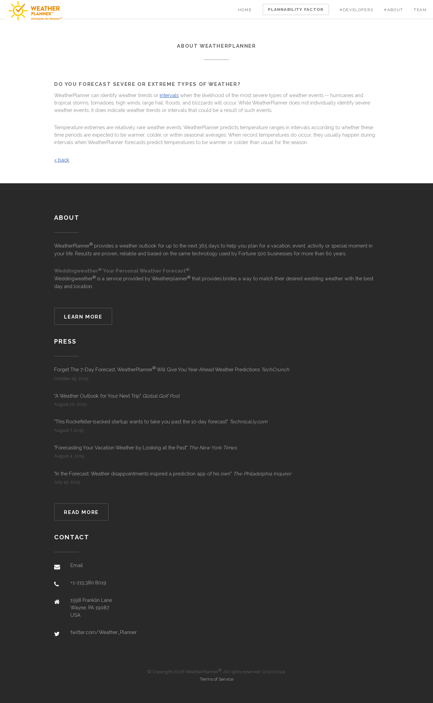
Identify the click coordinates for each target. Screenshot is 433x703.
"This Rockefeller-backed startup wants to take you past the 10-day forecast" (160, 421)
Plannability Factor (296, 9)
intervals (169, 95)
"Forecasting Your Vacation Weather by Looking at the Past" (145, 447)
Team (420, 9)
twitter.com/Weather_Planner (103, 632)
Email (76, 565)
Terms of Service (216, 679)
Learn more (83, 317)
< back (61, 160)
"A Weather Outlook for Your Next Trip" (117, 396)
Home (245, 9)
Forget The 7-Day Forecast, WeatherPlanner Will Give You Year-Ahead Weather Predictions (171, 369)
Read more (81, 512)
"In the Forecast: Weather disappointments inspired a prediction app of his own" (172, 473)
